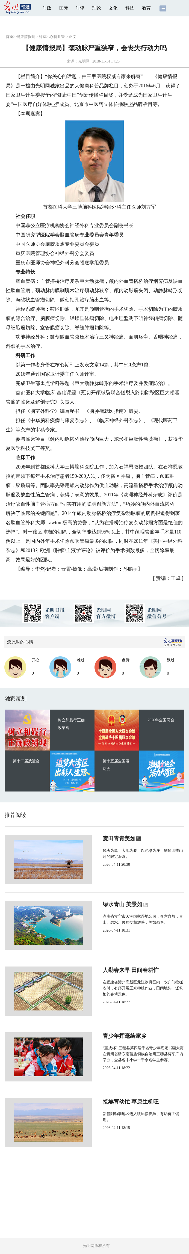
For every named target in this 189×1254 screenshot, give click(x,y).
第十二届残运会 (26, 761)
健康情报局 (26, 37)
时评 (80, 8)
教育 (146, 8)
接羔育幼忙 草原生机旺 (112, 1102)
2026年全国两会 (160, 720)
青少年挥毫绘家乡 (106, 1036)
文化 (113, 8)
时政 (47, 8)
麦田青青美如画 (103, 838)
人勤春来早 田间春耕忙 (112, 970)
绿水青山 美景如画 (106, 904)
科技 (129, 8)
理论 (96, 8)
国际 (63, 8)
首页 (9, 37)
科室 (42, 37)
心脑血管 (57, 37)
